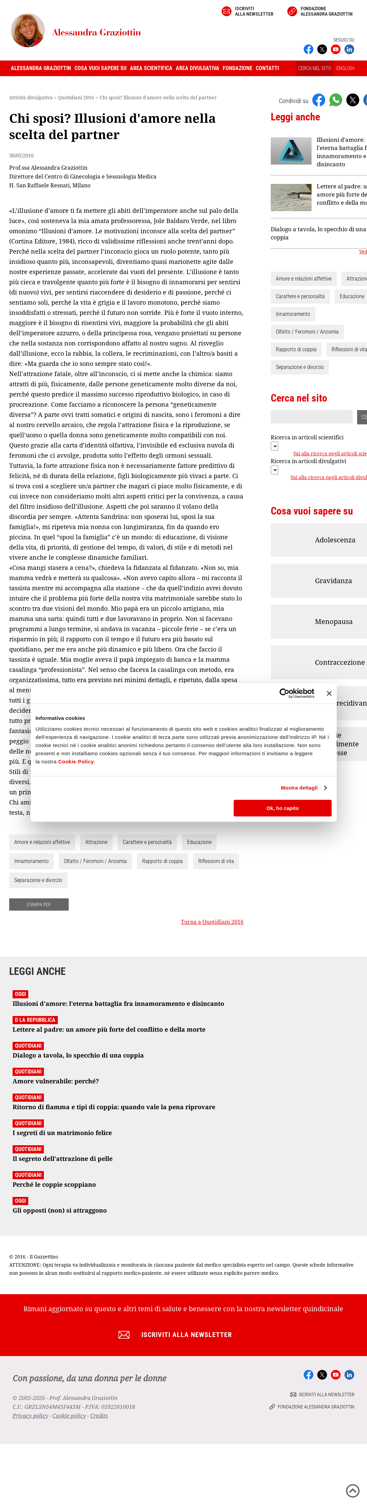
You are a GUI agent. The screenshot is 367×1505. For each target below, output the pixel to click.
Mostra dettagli (299, 788)
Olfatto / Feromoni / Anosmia (95, 861)
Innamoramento (31, 861)
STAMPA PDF (39, 904)
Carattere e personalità (147, 842)
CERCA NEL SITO (314, 68)
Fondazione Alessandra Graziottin (327, 11)
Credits (99, 1415)
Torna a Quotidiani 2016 (212, 922)
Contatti (267, 68)
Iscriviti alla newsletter (254, 11)
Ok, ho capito (282, 808)
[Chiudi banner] (329, 693)
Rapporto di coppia (162, 861)
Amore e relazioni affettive (42, 842)
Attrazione (96, 842)
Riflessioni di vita (216, 861)
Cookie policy (69, 1415)
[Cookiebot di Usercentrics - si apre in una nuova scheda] (284, 693)
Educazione (199, 842)
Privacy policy (30, 1415)
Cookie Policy (76, 761)
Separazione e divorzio (38, 880)
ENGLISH (345, 68)
